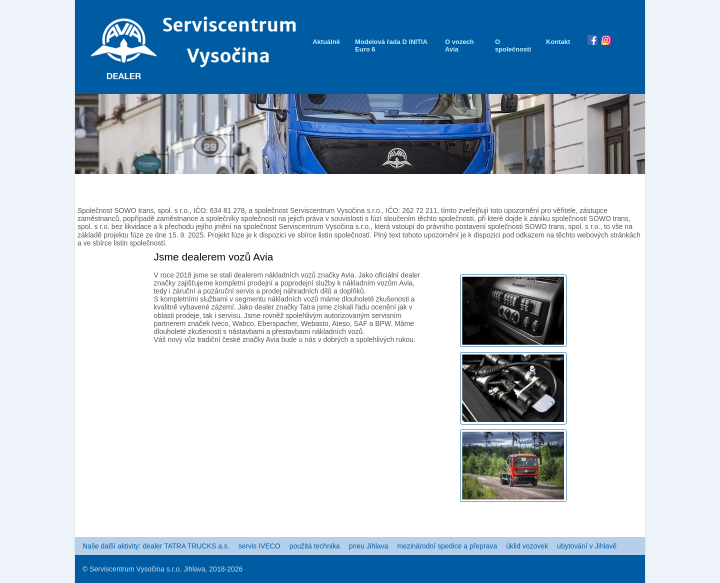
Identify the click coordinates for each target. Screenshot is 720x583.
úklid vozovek (527, 546)
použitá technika (315, 546)
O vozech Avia (459, 45)
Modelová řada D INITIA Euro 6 (391, 45)
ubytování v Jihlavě (586, 546)
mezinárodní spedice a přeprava (447, 546)
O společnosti (513, 45)
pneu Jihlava (368, 546)
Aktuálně (326, 42)
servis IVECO (259, 546)
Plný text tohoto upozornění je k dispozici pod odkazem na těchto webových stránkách (507, 235)
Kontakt (558, 42)
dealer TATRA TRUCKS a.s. (186, 546)
